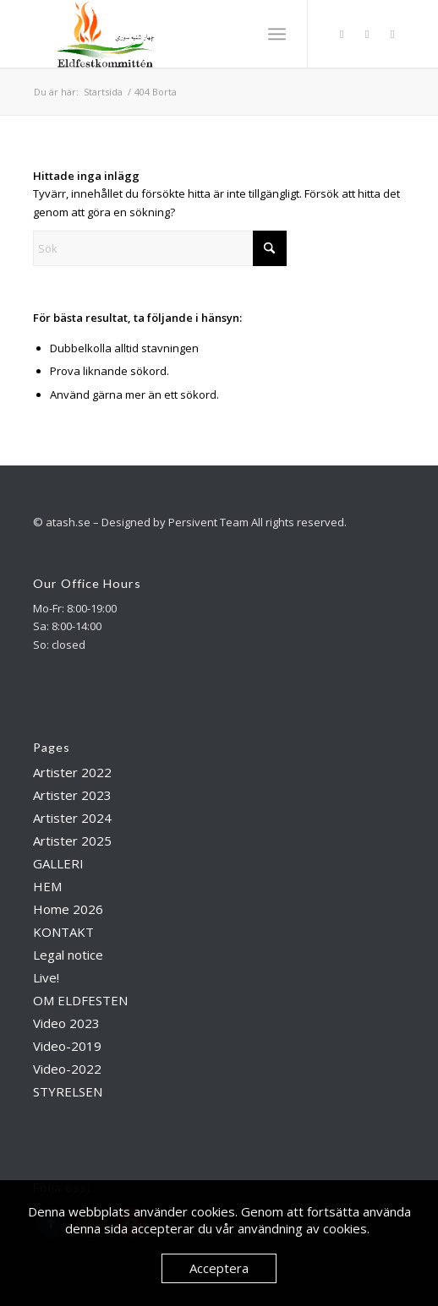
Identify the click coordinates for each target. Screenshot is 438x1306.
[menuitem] (277, 34)
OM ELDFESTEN (80, 1000)
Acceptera (219, 1268)
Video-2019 (67, 1045)
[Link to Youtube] (392, 34)
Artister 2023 (72, 794)
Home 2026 (68, 909)
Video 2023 (66, 1023)
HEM (47, 886)
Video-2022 (67, 1068)
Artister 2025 (72, 840)
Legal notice (68, 954)
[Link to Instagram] (367, 34)
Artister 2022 (72, 772)
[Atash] (182, 34)
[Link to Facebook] (341, 34)
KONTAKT (63, 931)
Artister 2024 (72, 817)
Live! (46, 977)
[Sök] (160, 248)
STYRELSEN (67, 1091)
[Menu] (277, 34)
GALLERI (58, 863)
